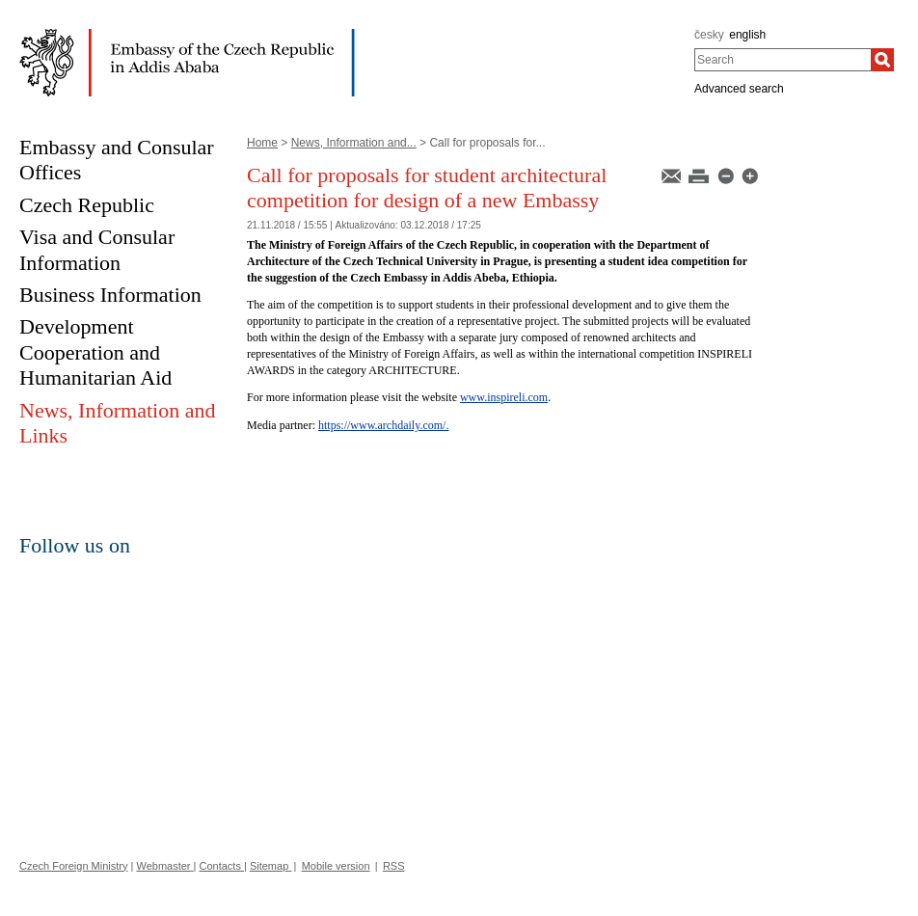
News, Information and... (354, 142)
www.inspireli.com (504, 397)
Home (262, 142)
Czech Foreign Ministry (73, 866)
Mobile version (336, 866)
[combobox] (782, 59)
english (747, 34)
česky (709, 34)
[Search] (882, 59)
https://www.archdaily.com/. (383, 425)
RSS (394, 866)
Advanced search (739, 88)
